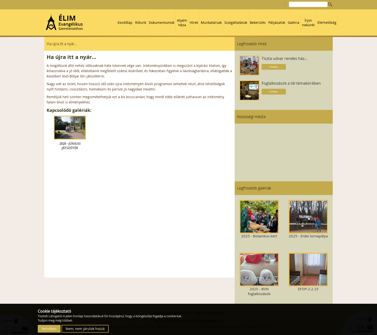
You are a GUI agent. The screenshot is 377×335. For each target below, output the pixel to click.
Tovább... (274, 67)
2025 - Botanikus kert (259, 219)
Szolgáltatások (235, 22)
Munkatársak (211, 22)
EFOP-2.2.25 (308, 272)
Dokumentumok (161, 22)
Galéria (293, 22)
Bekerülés (258, 22)
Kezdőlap (125, 22)
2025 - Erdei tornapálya (308, 219)
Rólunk (140, 22)
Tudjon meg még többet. (55, 320)
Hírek (194, 22)
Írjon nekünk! (308, 22)
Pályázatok (276, 22)
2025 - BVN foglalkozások (259, 274)
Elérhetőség (326, 22)
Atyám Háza (182, 22)
